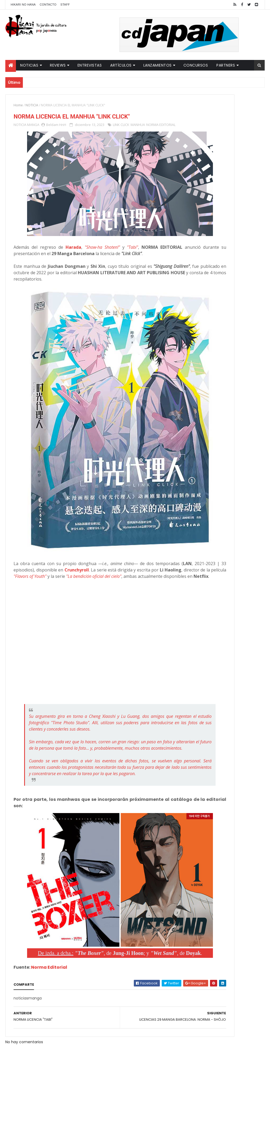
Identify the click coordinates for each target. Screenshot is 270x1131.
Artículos (121, 65)
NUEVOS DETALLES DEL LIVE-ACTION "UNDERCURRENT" (232, 154)
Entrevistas (90, 65)
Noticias (29, 65)
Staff (65, 4)
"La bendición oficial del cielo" (74, 539)
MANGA (33, 126)
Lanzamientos (157, 65)
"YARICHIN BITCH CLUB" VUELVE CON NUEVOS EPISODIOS (235, 111)
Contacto (48, 4)
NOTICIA (31, 105)
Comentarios (244, 175)
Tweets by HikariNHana (205, 206)
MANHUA (138, 126)
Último (204, 175)
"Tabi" (140, 236)
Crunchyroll (148, 527)
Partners (225, 65)
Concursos (195, 65)
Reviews (58, 65)
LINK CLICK (121, 126)
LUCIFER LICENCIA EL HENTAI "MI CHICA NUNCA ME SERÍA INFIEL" (235, 133)
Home (18, 105)
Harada (77, 236)
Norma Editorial (49, 939)
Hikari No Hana (23, 4)
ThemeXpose (99, 1123)
